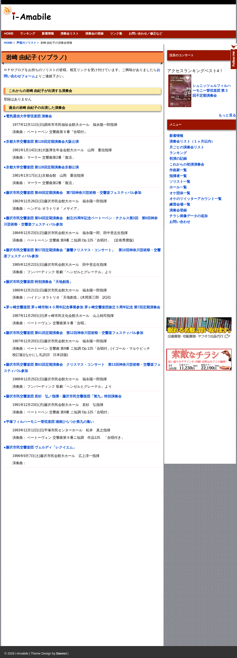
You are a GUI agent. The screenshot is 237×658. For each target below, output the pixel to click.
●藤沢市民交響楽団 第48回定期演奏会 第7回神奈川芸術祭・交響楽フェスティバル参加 (72, 192)
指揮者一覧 (178, 176)
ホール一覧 (178, 187)
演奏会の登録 (94, 33)
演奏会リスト (69, 33)
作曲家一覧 (178, 170)
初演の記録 (178, 158)
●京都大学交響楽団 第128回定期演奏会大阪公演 (41, 141)
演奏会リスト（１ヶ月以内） (192, 141)
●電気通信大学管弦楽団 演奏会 (28, 116)
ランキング (27, 33)
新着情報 (48, 33)
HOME (8, 33)
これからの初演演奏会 (186, 164)
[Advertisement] (42, 517)
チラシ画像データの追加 (188, 216)
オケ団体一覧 (179, 193)
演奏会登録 (178, 210)
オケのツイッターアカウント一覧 (195, 199)
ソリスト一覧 (179, 181)
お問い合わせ (179, 222)
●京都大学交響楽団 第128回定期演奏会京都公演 (41, 167)
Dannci (61, 653)
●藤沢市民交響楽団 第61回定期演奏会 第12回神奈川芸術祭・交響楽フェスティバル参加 (73, 333)
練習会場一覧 (179, 204)
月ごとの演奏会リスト (186, 147)
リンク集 (116, 33)
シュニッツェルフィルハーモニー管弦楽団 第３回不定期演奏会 (211, 90)
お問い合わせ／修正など (145, 33)
